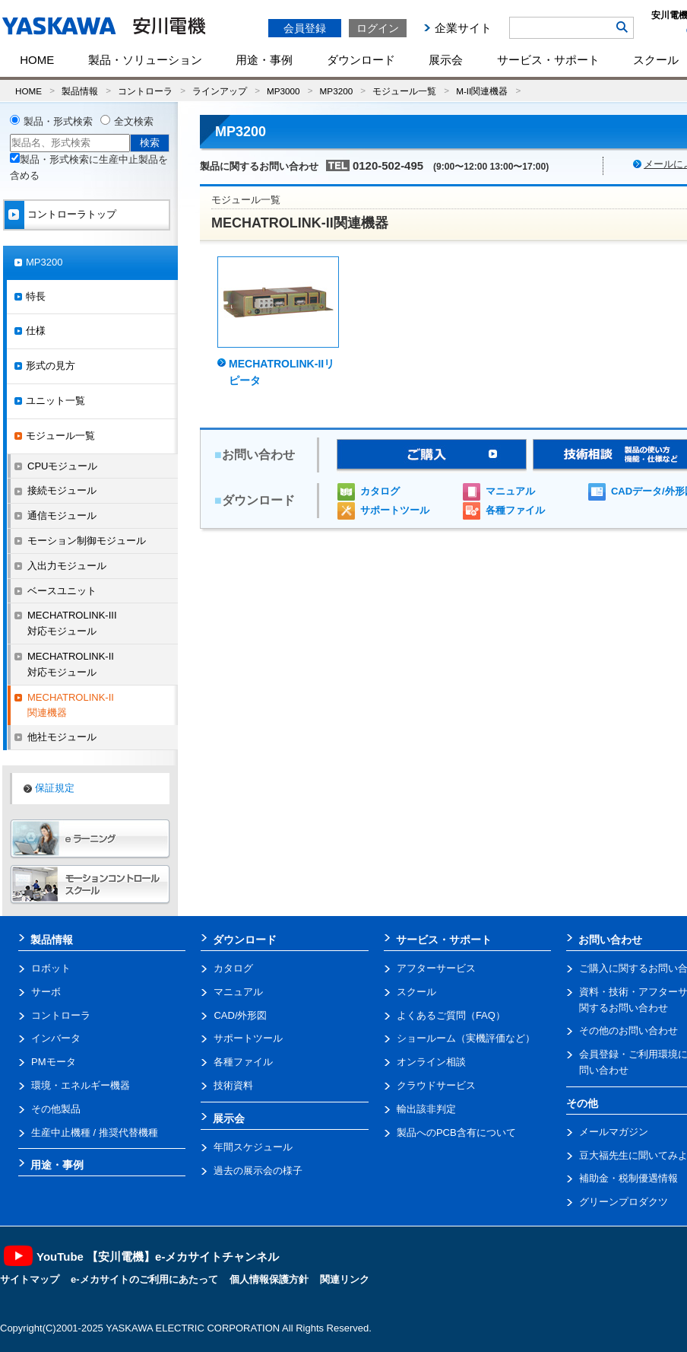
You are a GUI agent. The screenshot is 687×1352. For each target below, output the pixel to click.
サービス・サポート (548, 59)
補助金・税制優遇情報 (628, 1178)
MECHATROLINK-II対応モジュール (70, 664)
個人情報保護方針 (269, 1279)
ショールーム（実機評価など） (466, 1038)
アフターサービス (436, 968)
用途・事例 (264, 59)
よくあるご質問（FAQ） (451, 1015)
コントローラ (145, 91)
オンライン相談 (431, 1061)
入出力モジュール (66, 565)
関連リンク (344, 1279)
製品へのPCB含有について (456, 1132)
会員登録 (304, 28)
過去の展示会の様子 (258, 1170)
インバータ (56, 1038)
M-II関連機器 (482, 91)
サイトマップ (29, 1279)
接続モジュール (62, 490)
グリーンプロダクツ (623, 1201)
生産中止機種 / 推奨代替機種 (94, 1132)
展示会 (446, 59)
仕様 (36, 330)
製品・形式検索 (58, 121)
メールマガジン (613, 1131)
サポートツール (394, 510)
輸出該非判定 (426, 1109)
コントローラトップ (71, 214)
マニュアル (510, 491)
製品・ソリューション (145, 59)
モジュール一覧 (404, 91)
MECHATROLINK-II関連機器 (70, 705)
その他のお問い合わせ (628, 1030)
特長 (36, 296)
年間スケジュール (253, 1147)
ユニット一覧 (55, 400)
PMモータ (53, 1061)
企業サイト (463, 27)
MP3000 (283, 91)
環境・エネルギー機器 (80, 1085)
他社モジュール (62, 737)
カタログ (380, 491)
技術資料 (233, 1085)
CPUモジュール (62, 466)
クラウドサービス (436, 1085)
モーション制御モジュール (86, 540)
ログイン (377, 28)
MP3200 (336, 91)
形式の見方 (50, 365)
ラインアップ (219, 91)
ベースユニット (62, 590)
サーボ (46, 991)
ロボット (51, 968)
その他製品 (56, 1109)
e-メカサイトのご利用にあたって (144, 1279)
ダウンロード (361, 59)
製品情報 (80, 91)
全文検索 (134, 121)
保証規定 (54, 788)
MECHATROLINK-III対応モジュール (72, 623)
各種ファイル (515, 510)
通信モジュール (62, 515)
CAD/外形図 (240, 1015)
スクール (416, 991)
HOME (37, 59)
